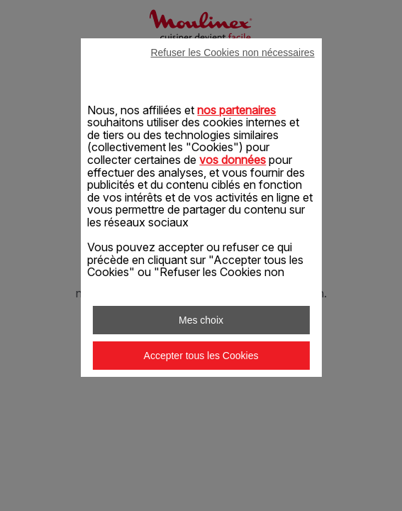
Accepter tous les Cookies (201, 355)
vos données (232, 160)
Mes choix (201, 320)
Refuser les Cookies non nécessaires (232, 52)
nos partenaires (236, 110)
